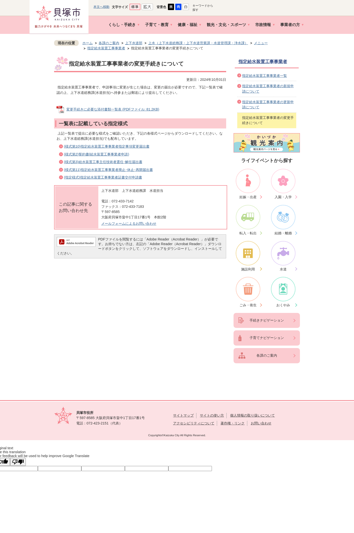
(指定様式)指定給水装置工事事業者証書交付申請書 (103, 177)
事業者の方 (290, 25)
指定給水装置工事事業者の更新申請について (268, 104)
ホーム (87, 43)
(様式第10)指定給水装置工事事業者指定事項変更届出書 (106, 146)
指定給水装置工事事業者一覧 (264, 76)
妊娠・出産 (248, 197)
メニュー (261, 43)
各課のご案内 (109, 43)
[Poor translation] (18, 462)
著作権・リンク (233, 423)
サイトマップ (183, 415)
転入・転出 (248, 233)
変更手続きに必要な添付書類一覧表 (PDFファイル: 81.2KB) (112, 109)
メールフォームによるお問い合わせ (128, 223)
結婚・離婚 (283, 233)
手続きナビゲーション (267, 320)
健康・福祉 (187, 25)
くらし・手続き (122, 25)
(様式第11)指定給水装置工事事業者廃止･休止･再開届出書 (108, 170)
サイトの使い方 (212, 415)
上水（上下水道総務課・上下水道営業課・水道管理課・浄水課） (198, 43)
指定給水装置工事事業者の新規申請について (268, 88)
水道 (283, 269)
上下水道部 (133, 43)
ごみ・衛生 (248, 305)
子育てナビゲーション (267, 338)
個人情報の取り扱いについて (252, 415)
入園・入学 (283, 197)
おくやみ (283, 305)
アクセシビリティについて (193, 423)
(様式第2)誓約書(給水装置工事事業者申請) (96, 154)
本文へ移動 (101, 7)
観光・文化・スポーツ (226, 25)
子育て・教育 (157, 25)
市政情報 (263, 25)
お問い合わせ (261, 423)
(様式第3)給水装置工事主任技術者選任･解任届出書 (103, 162)
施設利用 (248, 269)
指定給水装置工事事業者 (106, 48)
